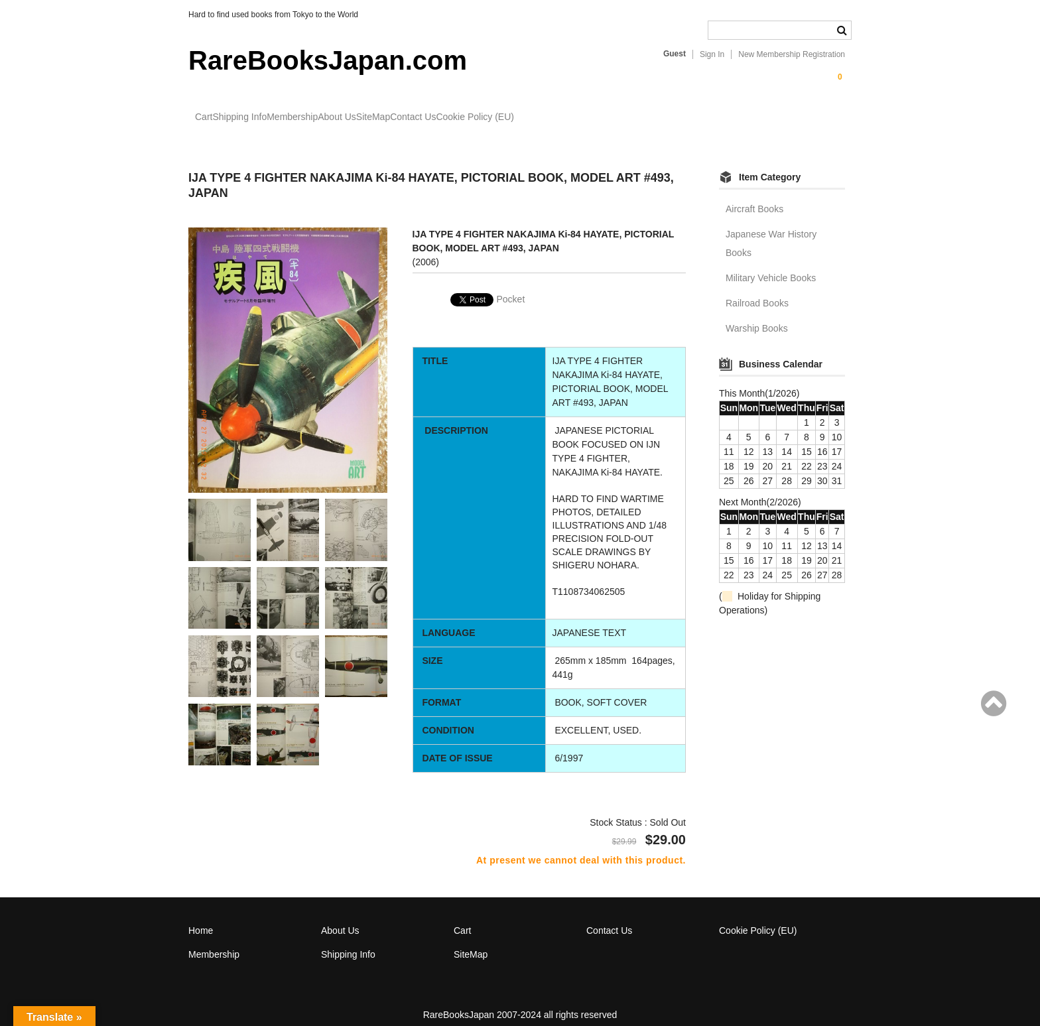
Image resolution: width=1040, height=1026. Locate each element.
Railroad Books (757, 290)
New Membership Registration (791, 54)
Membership (353, 117)
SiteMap (489, 117)
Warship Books (757, 315)
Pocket (511, 287)
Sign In (712, 54)
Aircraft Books (754, 196)
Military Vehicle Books (771, 265)
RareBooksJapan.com (327, 60)
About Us (426, 117)
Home (200, 918)
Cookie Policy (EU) (645, 117)
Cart (211, 117)
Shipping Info (274, 117)
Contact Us (556, 117)
